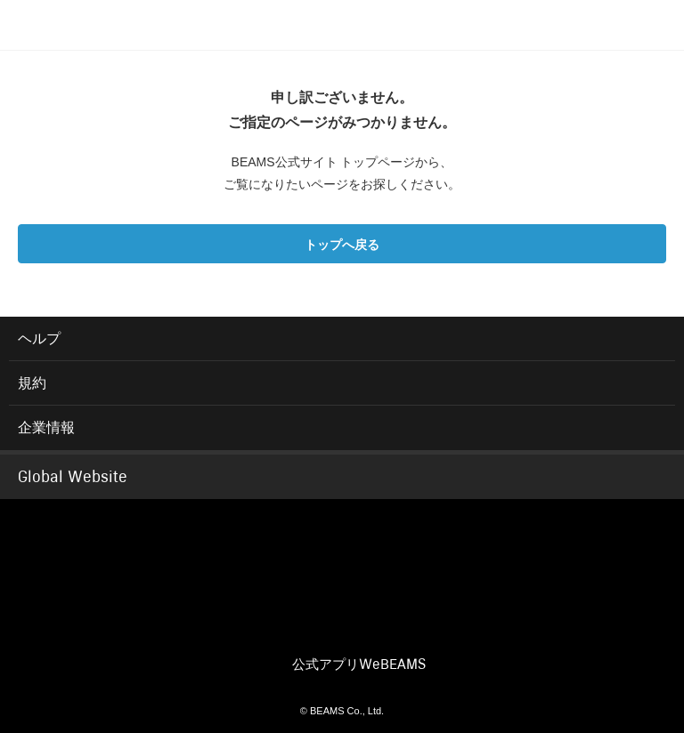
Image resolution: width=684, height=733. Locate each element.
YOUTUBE (392, 629)
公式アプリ (359, 664)
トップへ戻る (342, 245)
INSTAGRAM (338, 629)
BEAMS (342, 544)
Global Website (72, 478)
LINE (445, 629)
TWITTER (285, 629)
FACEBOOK (231, 629)
